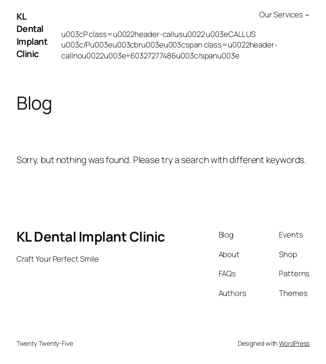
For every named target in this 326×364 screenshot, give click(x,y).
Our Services (281, 14)
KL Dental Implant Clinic (32, 35)
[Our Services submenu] (307, 14)
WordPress (294, 343)
